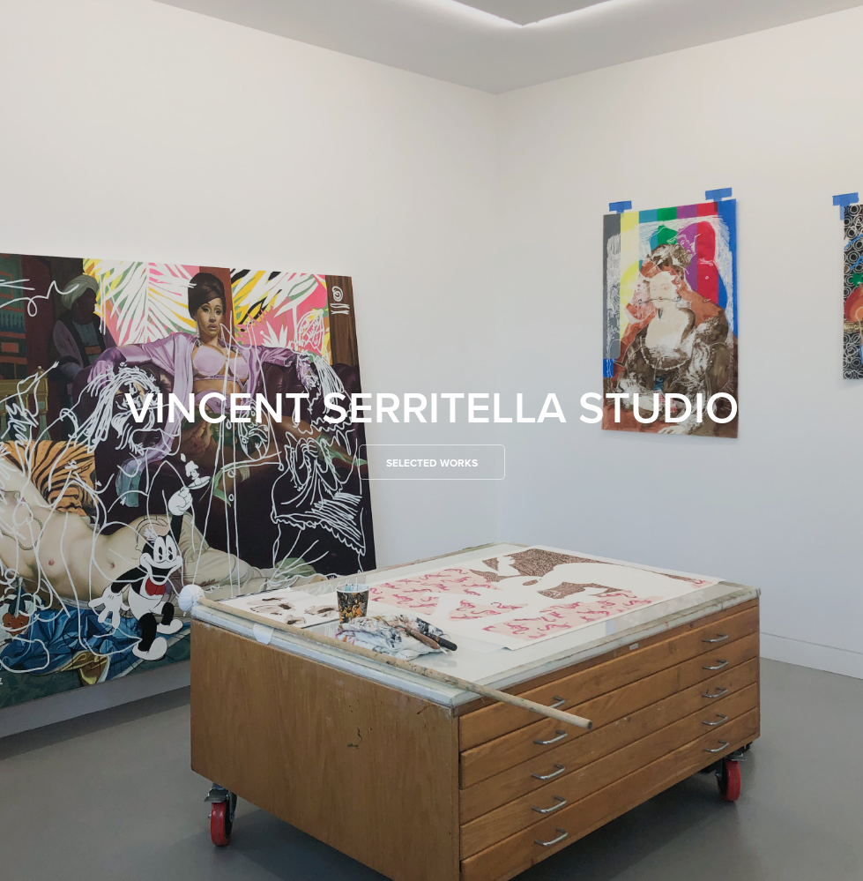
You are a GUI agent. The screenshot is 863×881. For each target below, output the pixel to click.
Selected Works (432, 462)
